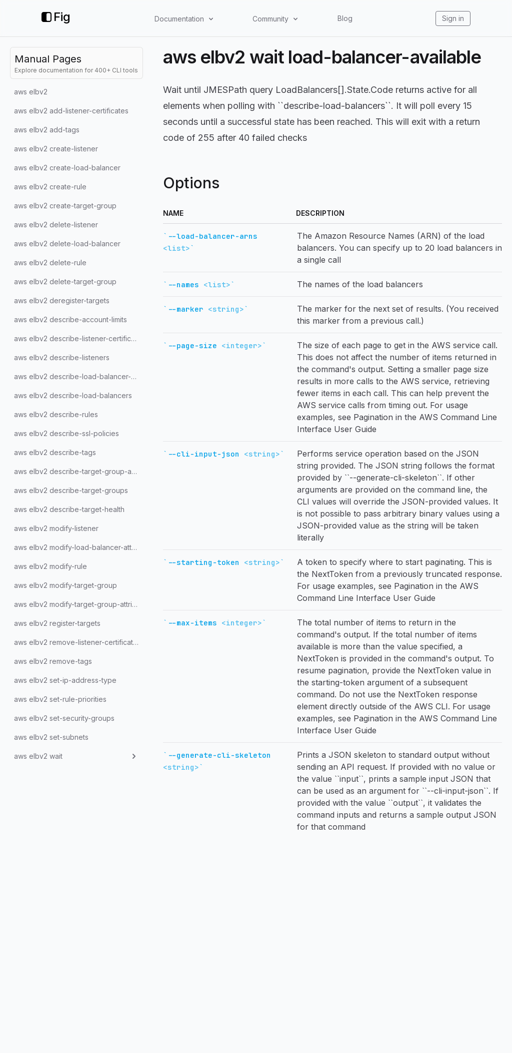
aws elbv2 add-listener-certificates (71, 110)
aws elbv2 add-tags (47, 129)
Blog (345, 18)
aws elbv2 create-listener (56, 148)
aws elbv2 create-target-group (65, 205)
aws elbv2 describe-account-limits (70, 319)
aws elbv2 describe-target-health (69, 509)
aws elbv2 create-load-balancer (67, 167)
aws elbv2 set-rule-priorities (60, 699)
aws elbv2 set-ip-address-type (65, 680)
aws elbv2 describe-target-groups (71, 490)
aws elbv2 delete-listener (56, 224)
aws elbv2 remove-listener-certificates (77, 642)
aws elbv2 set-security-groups (64, 718)
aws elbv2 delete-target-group (65, 281)
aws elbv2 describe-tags (55, 452)
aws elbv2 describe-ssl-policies (66, 433)
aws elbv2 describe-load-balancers (73, 395)
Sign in (453, 18)
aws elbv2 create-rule (50, 186)
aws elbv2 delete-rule (50, 262)
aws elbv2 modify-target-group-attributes (78, 604)
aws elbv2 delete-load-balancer (67, 243)
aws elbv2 (31, 91)
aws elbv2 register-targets (57, 623)
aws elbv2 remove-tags (53, 661)
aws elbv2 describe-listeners (62, 357)
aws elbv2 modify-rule (50, 566)
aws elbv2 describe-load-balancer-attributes (78, 376)
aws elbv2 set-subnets (51, 737)
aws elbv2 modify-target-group (65, 585)
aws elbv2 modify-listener (56, 528)
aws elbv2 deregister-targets (62, 300)
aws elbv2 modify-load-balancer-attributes (78, 547)
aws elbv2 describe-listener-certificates (78, 338)
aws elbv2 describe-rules (56, 414)
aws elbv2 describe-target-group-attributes (78, 471)
